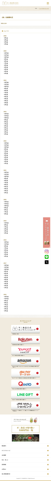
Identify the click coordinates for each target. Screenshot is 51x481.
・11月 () (5, 55)
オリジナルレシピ (6, 450)
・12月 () (5, 53)
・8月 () (5, 61)
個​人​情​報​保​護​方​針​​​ (6, 474)
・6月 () (5, 65)
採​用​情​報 (4, 464)
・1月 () (5, 44)
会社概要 (4, 455)
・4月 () (5, 40)
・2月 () (5, 42)
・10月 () (5, 57)
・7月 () (5, 63)
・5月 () (5, 38)
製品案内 (4, 445)
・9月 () (5, 59)
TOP (36, 8)
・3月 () (5, 71)
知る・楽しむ (5, 460)
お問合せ (4, 469)
